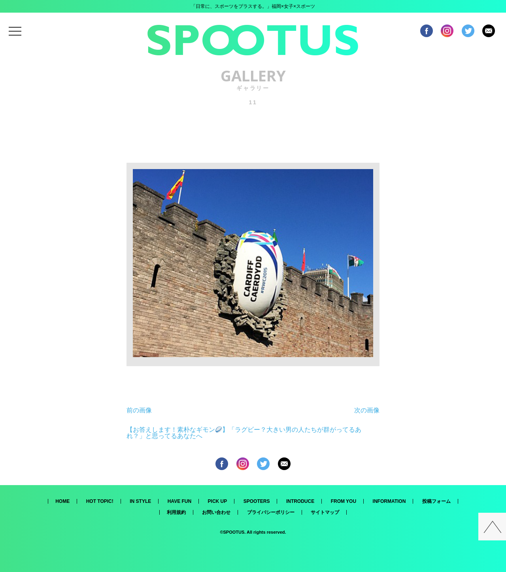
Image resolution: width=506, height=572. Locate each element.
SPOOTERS (257, 501)
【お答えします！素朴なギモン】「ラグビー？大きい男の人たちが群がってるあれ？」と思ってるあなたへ (243, 432)
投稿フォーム (436, 501)
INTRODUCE (300, 501)
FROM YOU (343, 501)
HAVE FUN (179, 501)
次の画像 (367, 410)
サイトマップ (325, 512)
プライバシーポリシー (271, 512)
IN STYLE (140, 501)
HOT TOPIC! (99, 501)
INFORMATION (389, 501)
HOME (62, 501)
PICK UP (217, 501)
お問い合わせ (216, 512)
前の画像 (139, 410)
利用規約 (176, 512)
